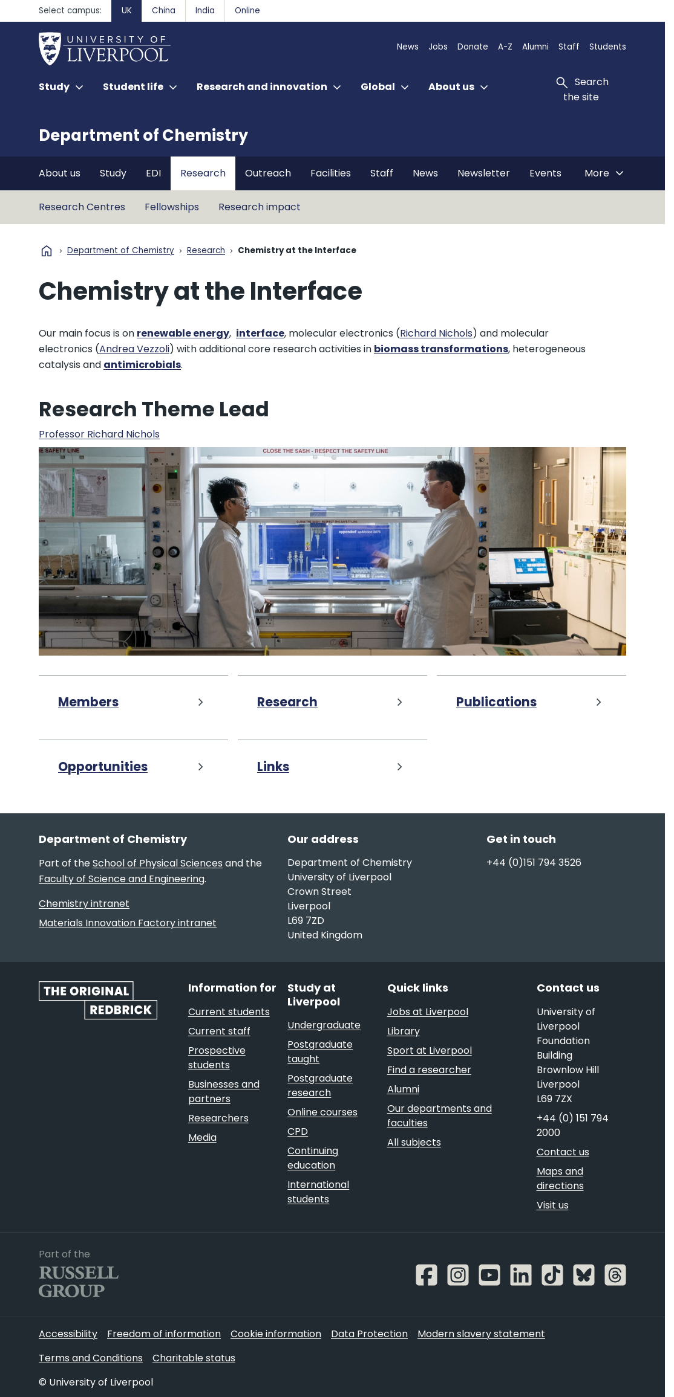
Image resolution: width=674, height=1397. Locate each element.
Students (607, 47)
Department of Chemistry (143, 135)
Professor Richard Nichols (99, 434)
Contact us (563, 1152)
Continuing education (312, 1158)
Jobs (438, 47)
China (163, 10)
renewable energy (183, 333)
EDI (153, 173)
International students (318, 1192)
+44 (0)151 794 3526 (533, 862)
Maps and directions (560, 1178)
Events (545, 173)
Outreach (268, 173)
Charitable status (193, 1358)
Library (403, 1031)
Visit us (553, 1205)
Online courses (322, 1112)
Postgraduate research (320, 1085)
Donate (472, 47)
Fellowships (172, 207)
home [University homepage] (46, 251)
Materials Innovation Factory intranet (128, 923)
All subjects (414, 1142)
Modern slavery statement (481, 1334)
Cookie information (276, 1334)
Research (203, 173)
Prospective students (217, 1058)
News (408, 47)
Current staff (219, 1031)
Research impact (259, 207)
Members (88, 702)
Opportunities (103, 767)
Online (247, 10)
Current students (229, 1012)
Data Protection (369, 1334)
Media (202, 1137)
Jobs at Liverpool (427, 1012)
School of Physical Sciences (158, 863)
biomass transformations (441, 349)
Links (273, 767)
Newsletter (483, 173)
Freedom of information (164, 1334)
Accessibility (68, 1334)
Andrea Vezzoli (134, 349)
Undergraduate (324, 1025)
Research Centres (82, 207)
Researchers (218, 1118)
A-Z (505, 47)
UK (127, 10)
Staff (569, 47)
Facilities (330, 173)
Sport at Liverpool (429, 1050)
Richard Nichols (436, 333)
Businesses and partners (224, 1091)
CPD (297, 1131)
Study (113, 173)
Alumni (535, 47)
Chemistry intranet (84, 904)
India (205, 10)
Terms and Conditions (91, 1358)
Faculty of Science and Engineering (121, 879)
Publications (496, 702)
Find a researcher (429, 1070)
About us (59, 173)
